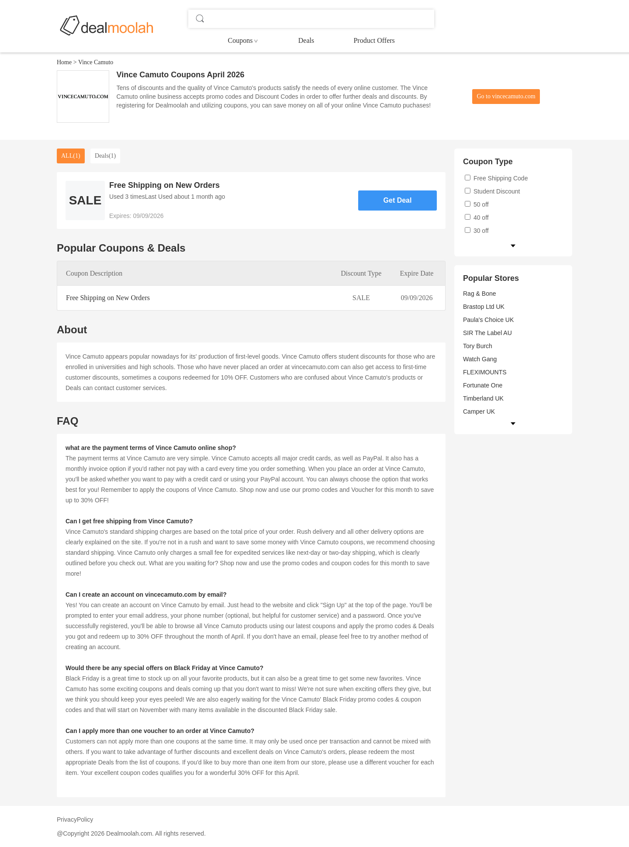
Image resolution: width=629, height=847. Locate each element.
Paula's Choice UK (488, 319)
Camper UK (479, 411)
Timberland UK (483, 398)
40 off (477, 217)
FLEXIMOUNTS (485, 372)
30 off (477, 230)
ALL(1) (70, 155)
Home (64, 62)
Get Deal (398, 200)
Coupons (240, 40)
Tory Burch (477, 345)
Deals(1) (105, 155)
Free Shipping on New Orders (108, 297)
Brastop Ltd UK (484, 306)
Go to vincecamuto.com (506, 96)
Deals (306, 40)
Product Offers (373, 40)
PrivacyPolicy (75, 819)
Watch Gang (480, 359)
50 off (477, 204)
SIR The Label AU (487, 332)
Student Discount (492, 191)
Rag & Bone (479, 293)
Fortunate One (482, 385)
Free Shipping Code (496, 178)
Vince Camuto (95, 62)
